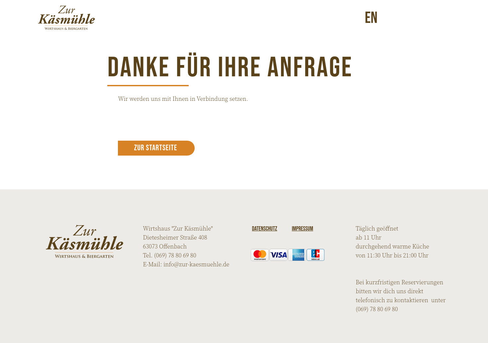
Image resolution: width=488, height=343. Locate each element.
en (371, 18)
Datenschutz (264, 228)
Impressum (302, 228)
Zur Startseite (155, 148)
